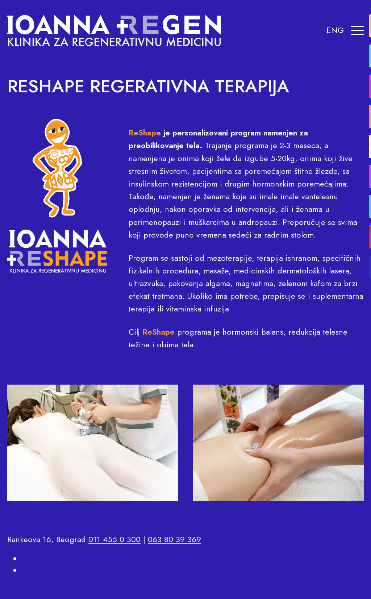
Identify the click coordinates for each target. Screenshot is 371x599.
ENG (335, 30)
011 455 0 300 (114, 539)
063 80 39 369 (174, 539)
